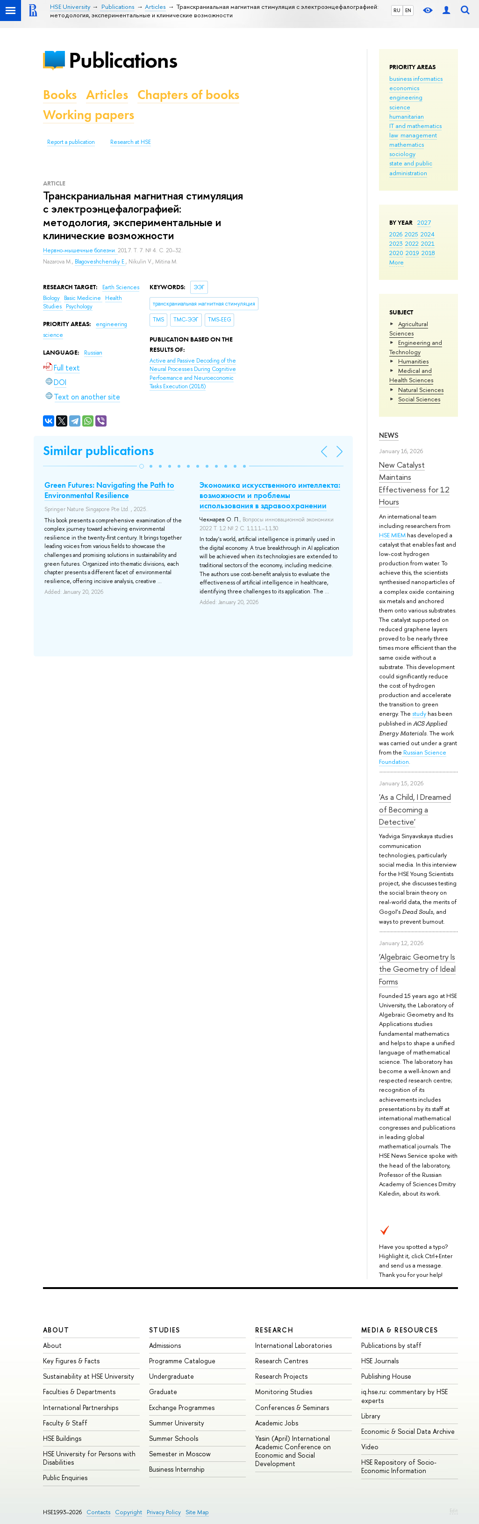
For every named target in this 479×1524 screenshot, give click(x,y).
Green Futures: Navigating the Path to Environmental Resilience (109, 490)
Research (274, 1329)
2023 (396, 243)
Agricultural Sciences (408, 328)
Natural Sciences (420, 389)
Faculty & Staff (65, 1422)
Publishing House (386, 1376)
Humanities (413, 361)
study (419, 713)
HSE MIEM (393, 535)
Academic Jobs (276, 1422)
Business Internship (177, 1469)
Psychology (79, 306)
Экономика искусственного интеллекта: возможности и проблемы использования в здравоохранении (270, 495)
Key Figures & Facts (71, 1360)
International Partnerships (80, 1407)
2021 (428, 243)
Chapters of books (188, 94)
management (418, 135)
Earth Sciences (120, 287)
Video (370, 1446)
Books (60, 94)
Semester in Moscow (180, 1453)
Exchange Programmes (181, 1407)
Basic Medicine (83, 298)
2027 (424, 222)
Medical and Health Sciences (411, 375)
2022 (412, 243)
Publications (123, 60)
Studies (164, 1329)
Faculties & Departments (79, 1391)
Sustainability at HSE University (88, 1376)
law (393, 135)
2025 (411, 234)
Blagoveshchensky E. (100, 261)
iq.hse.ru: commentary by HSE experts (404, 1395)
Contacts (98, 1512)
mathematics (406, 144)
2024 (428, 234)
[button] (141, 466)
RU (396, 10)
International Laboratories (293, 1345)
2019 (412, 253)
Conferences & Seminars (292, 1407)
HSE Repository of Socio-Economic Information (398, 1466)
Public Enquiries (65, 1477)
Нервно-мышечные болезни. (80, 250)
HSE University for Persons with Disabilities (89, 1458)
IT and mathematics (415, 125)
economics (404, 88)
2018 (428, 253)
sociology (402, 154)
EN (408, 10)
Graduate (163, 1391)
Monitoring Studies (283, 1391)
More (396, 262)
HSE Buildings (62, 1438)
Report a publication (71, 142)
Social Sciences (419, 399)
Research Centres (281, 1360)
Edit (454, 1510)
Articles (107, 94)
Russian (93, 352)
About (56, 1329)
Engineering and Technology (415, 347)
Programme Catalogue (182, 1360)
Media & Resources (399, 1329)
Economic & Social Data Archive (408, 1431)
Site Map (197, 1512)
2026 (395, 234)
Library (370, 1415)
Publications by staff (391, 1345)
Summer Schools (173, 1438)
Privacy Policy (164, 1512)
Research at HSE (130, 142)
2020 (396, 253)
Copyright (128, 1512)
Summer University (176, 1422)
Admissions (165, 1345)
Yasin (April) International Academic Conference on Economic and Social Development (293, 1451)
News (389, 435)
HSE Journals (380, 1360)
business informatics (416, 78)
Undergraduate (171, 1376)
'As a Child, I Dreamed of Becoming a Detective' (415, 809)
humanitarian (406, 116)
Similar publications (98, 450)
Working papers (88, 115)
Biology (52, 298)
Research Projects (281, 1376)
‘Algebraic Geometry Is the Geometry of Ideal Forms (417, 969)
